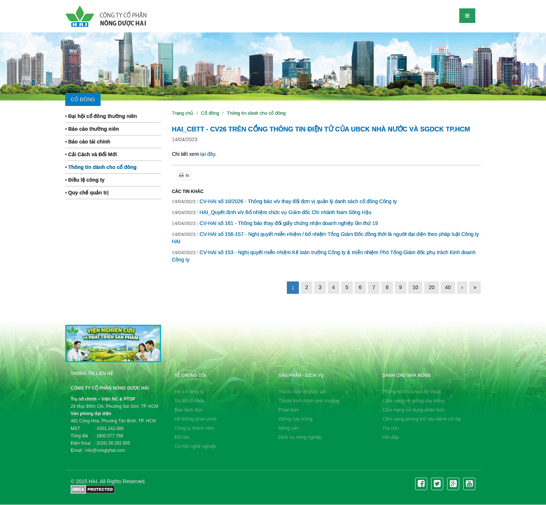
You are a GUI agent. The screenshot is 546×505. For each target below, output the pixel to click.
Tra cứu (390, 428)
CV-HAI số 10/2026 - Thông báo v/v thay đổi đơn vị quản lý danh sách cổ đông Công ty (284, 201)
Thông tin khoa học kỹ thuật (411, 391)
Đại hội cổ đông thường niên (101, 116)
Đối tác (182, 437)
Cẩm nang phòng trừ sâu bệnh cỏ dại (421, 419)
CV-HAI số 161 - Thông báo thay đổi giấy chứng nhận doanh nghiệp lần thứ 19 (275, 223)
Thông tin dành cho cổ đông (101, 167)
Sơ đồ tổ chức (190, 400)
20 (431, 287)
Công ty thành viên (194, 428)
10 (415, 287)
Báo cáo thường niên (92, 129)
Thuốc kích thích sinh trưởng (308, 400)
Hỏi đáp (390, 437)
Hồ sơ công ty (189, 391)
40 (448, 287)
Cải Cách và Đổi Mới (91, 154)
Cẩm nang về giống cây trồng (413, 400)
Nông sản (288, 428)
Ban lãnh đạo (188, 410)
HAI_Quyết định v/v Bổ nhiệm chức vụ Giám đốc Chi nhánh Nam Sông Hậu (271, 212)
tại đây (207, 154)
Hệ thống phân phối (196, 419)
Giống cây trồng (295, 419)
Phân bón (288, 410)
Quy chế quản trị (87, 193)
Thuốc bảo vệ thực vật (302, 391)
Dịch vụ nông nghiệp (300, 437)
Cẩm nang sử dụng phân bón (413, 410)
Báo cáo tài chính (87, 142)
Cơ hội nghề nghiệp (195, 446)
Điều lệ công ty (85, 180)
